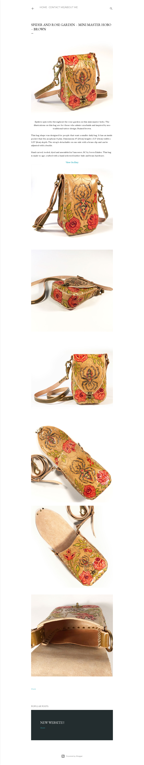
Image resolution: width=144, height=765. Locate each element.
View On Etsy (72, 162)
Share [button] (33, 689)
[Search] (111, 8)
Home (43, 7)
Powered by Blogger (72, 756)
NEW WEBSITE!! (52, 722)
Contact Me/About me (63, 7)
